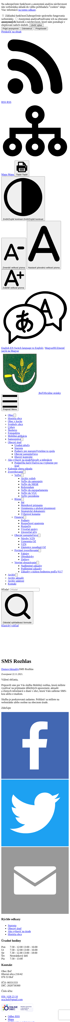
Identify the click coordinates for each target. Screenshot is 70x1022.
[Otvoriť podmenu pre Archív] (16, 575)
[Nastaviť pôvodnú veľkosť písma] (44, 245)
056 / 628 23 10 (9, 969)
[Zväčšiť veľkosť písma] (13, 279)
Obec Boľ (24, 1015)
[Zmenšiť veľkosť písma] (13, 253)
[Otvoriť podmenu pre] (14, 415)
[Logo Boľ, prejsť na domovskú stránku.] (31, 393)
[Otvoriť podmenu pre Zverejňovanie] (24, 472)
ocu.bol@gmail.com (12, 972)
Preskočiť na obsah (11, 31)
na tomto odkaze (27, 9)
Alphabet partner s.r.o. (42, 1012)
